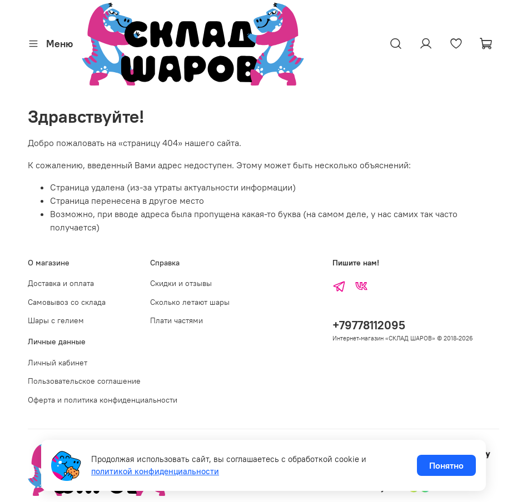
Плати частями (176, 320)
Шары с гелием (56, 320)
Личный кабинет (57, 363)
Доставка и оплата (61, 283)
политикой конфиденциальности (155, 471)
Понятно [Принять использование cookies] (446, 465)
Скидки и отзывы (181, 283)
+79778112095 (368, 325)
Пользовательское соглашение (84, 381)
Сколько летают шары (190, 302)
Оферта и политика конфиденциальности (102, 400)
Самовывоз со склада (67, 302)
